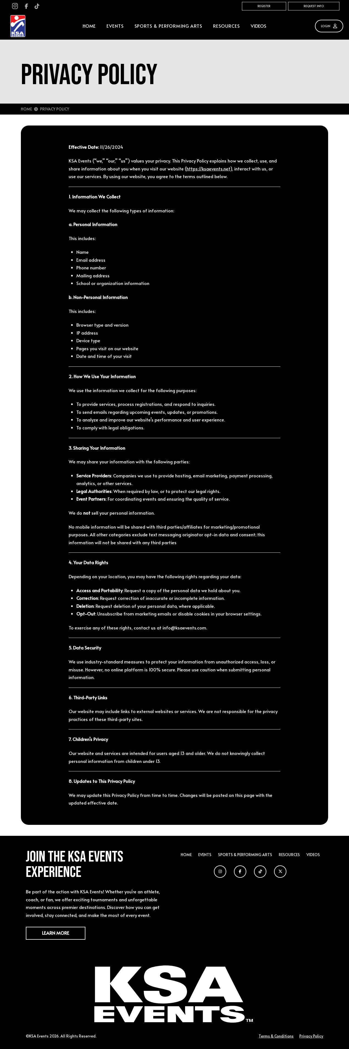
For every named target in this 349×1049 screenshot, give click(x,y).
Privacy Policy (311, 1036)
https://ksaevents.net (208, 169)
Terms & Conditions (276, 1036)
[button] (115, 26)
